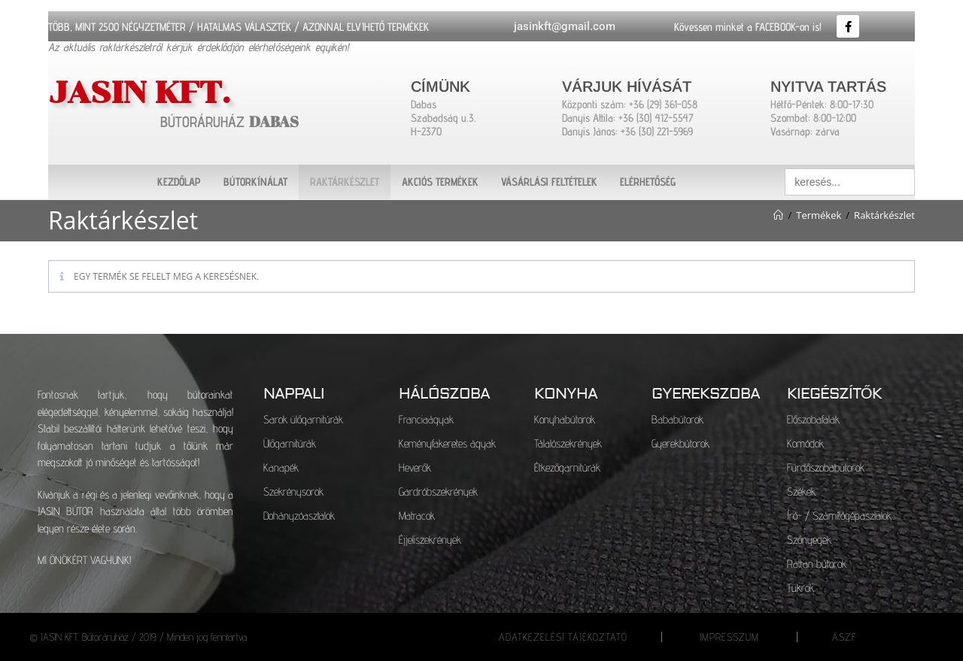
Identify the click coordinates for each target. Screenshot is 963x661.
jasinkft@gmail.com (564, 26)
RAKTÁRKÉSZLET (344, 181)
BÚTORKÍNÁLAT (255, 181)
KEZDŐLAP (179, 181)
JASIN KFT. (159, 90)
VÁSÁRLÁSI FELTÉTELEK (549, 181)
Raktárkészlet (884, 215)
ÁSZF (844, 637)
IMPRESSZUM (729, 637)
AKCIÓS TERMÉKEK (440, 181)
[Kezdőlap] (778, 215)
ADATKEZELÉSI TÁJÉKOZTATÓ (563, 637)
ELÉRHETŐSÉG (648, 181)
